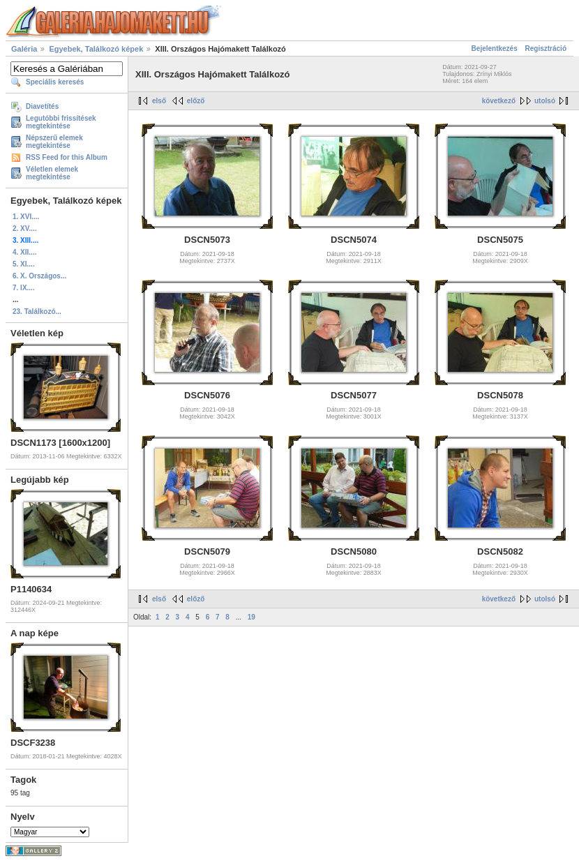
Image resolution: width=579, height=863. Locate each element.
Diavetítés (42, 106)
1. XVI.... (26, 216)
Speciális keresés (55, 82)
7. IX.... (24, 288)
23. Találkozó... (37, 311)
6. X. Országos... (39, 276)
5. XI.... (24, 264)
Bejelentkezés (495, 48)
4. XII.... (24, 252)
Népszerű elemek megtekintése (54, 141)
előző (196, 101)
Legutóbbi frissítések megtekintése (61, 122)
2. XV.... (25, 228)
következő (499, 101)
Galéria (24, 49)
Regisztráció (545, 48)
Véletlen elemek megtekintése (52, 173)
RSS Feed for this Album (66, 157)
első (159, 101)
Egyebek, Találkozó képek (96, 49)
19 (251, 617)
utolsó (544, 101)
